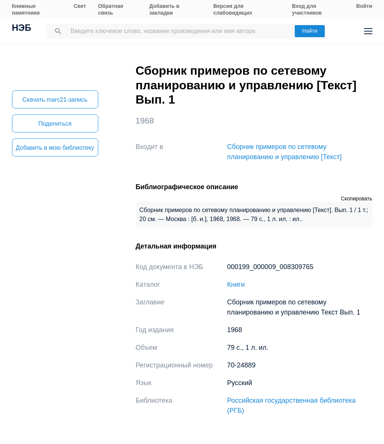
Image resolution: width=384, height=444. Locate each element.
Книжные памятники (26, 9)
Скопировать (356, 199)
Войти (364, 6)
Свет (80, 6)
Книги (236, 284)
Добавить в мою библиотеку (55, 147)
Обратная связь (110, 9)
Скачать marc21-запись (54, 99)
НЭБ (22, 28)
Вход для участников (307, 9)
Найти (309, 31)
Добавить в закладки (164, 9)
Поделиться (54, 123)
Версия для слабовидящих (232, 9)
